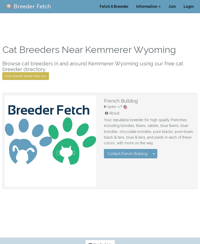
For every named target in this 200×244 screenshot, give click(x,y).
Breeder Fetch (28, 6)
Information (148, 6)
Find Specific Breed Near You (25, 76)
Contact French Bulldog (127, 154)
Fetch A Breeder (114, 6)
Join (172, 6)
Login (189, 6)
